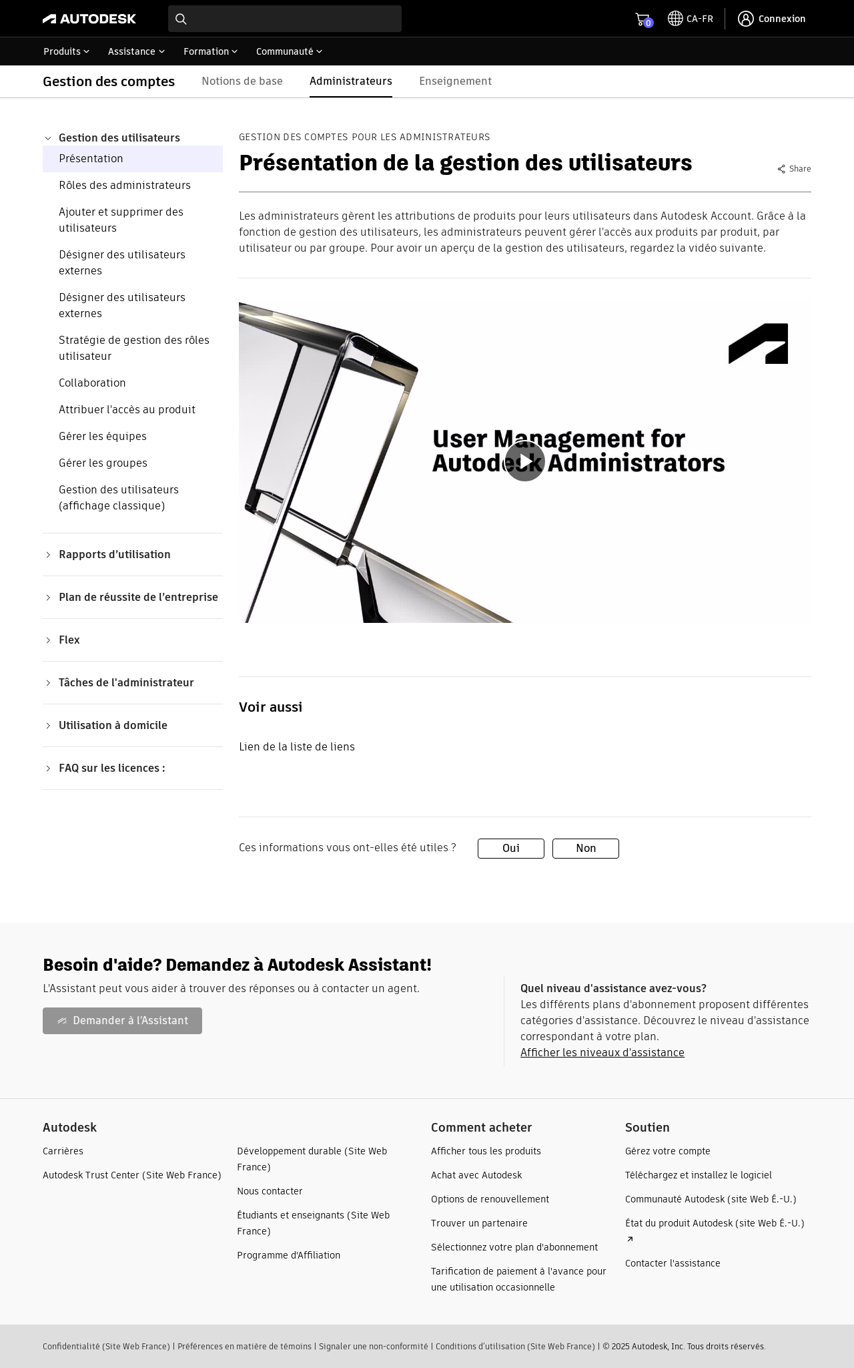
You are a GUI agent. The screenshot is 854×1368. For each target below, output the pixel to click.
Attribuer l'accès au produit (127, 409)
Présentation (91, 158)
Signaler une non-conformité (373, 1346)
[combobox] (285, 18)
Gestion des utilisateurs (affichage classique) (119, 497)
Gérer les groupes (103, 463)
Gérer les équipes (103, 436)
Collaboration (92, 383)
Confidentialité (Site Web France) (106, 1346)
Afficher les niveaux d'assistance (602, 1052)
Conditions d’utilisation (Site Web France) (515, 1346)
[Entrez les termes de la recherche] (285, 18)
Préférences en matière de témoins (244, 1346)
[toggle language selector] (690, 19)
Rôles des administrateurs (125, 185)
